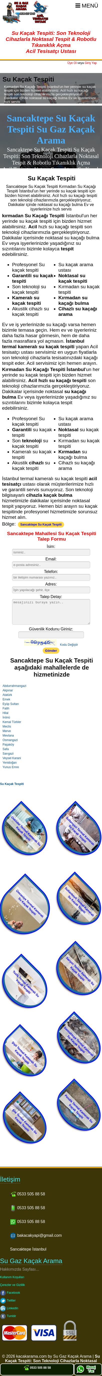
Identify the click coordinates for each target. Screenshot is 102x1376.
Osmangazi (10, 740)
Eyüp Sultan (11, 704)
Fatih (6, 708)
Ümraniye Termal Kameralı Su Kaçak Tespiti (29, 903)
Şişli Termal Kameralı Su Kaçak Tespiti (24, 1054)
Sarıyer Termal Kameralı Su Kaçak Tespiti (80, 971)
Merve (7, 731)
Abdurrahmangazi (14, 686)
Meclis (7, 726)
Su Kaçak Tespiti (12, 784)
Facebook (10, 1292)
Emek (6, 699)
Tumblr (8, 1316)
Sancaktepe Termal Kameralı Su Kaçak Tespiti (78, 1041)
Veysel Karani (12, 758)
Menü (86, 6)
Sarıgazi (8, 753)
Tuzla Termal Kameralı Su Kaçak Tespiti (26, 984)
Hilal (5, 713)
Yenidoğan (10, 762)
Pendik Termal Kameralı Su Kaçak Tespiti (79, 1109)
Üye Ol (72, 63)
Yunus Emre (11, 767)
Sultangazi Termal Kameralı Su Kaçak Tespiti (80, 831)
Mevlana (8, 735)
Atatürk (7, 695)
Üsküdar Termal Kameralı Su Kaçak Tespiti (26, 831)
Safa (6, 749)
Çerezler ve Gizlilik (12, 1285)
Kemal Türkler (12, 722)
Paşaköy (8, 744)
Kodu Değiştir (69, 644)
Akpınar (8, 690)
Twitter (8, 1300)
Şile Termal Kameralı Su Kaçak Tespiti (24, 1121)
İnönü (6, 717)
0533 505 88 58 (37, 1367)
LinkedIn (9, 1308)
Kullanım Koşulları (12, 1277)
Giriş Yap (91, 63)
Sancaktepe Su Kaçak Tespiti (41, 524)
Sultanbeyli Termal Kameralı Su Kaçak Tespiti (79, 901)
